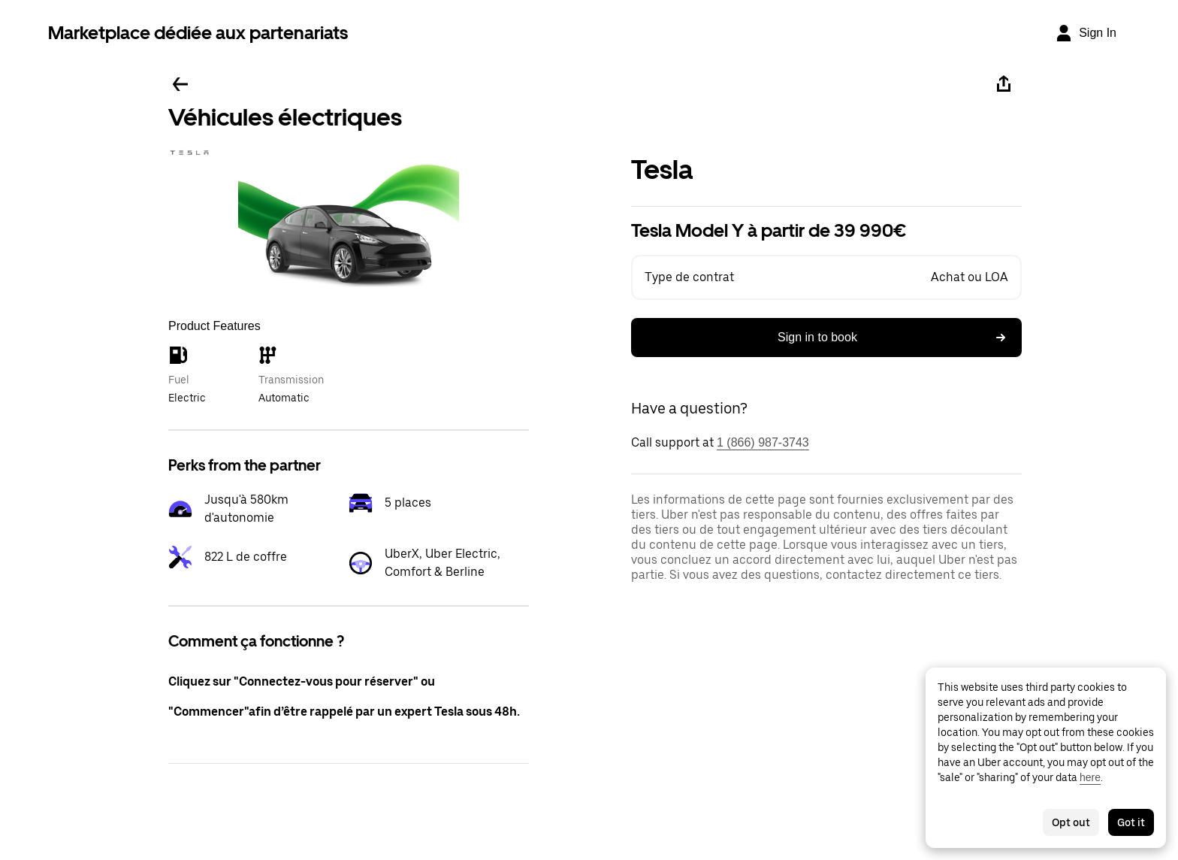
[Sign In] (1085, 33)
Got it (1131, 822)
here (1090, 777)
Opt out (1071, 822)
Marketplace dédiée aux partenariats (198, 33)
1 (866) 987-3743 (763, 442)
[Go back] (180, 84)
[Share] (1004, 84)
